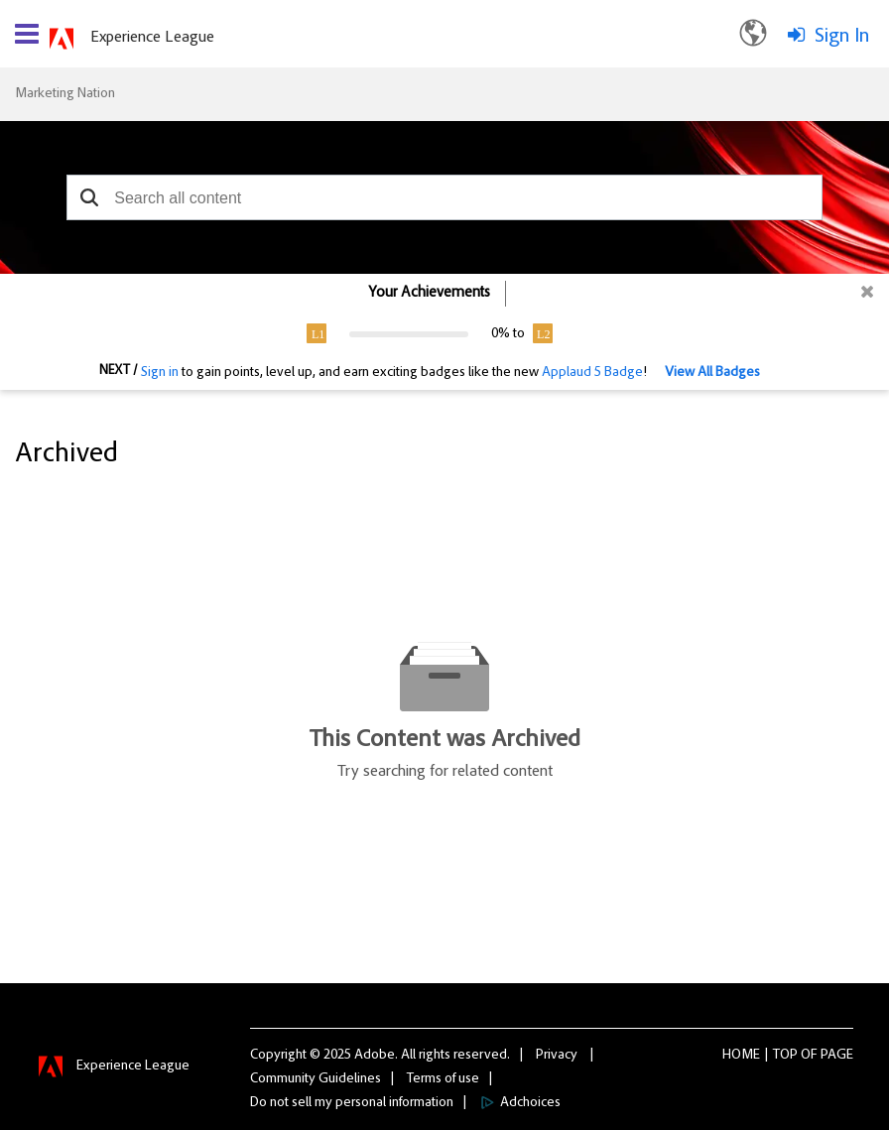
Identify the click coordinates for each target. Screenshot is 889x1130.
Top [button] (785, 1056)
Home (741, 1056)
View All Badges (712, 373)
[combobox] (444, 197)
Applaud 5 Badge (592, 373)
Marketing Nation (65, 94)
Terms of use (443, 1079)
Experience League (152, 38)
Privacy (556, 1056)
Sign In (842, 37)
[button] (88, 197)
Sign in (160, 373)
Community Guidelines (315, 1079)
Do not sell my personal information (351, 1103)
